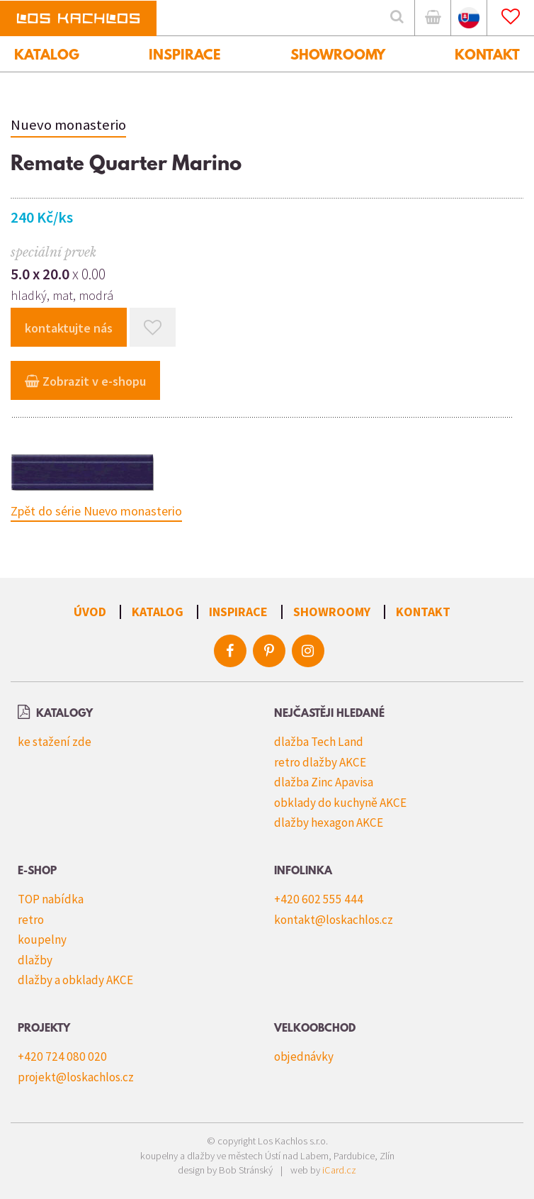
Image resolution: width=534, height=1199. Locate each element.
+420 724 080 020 (62, 1056)
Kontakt (423, 611)
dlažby (35, 960)
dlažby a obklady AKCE (75, 980)
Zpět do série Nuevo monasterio (96, 511)
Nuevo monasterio (68, 125)
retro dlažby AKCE (320, 762)
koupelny (42, 939)
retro (31, 919)
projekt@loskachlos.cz (76, 1077)
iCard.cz (339, 1170)
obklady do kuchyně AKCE (340, 802)
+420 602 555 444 (318, 899)
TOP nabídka (51, 899)
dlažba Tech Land (318, 741)
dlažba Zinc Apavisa (323, 782)
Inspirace (238, 611)
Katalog (157, 611)
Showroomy (331, 611)
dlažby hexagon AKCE (328, 822)
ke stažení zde (54, 741)
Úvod (90, 611)
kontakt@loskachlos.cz (333, 919)
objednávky (304, 1056)
